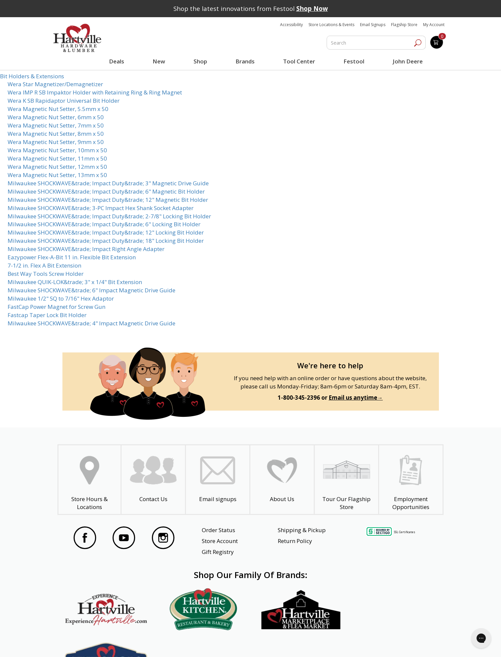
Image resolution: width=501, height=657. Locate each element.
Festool (353, 61)
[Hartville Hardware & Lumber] (77, 38)
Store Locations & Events (331, 24)
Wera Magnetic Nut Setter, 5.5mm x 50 (58, 109)
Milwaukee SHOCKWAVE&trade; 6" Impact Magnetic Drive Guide (91, 290)
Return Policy (295, 541)
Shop (202, 62)
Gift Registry (218, 552)
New (159, 61)
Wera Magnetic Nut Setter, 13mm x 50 (57, 175)
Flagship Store (404, 24)
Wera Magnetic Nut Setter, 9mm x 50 (56, 142)
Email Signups (372, 24)
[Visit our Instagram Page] (163, 538)
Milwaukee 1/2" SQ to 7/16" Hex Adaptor (61, 298)
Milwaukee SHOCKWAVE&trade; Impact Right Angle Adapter (86, 249)
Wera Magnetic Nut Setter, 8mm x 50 (56, 133)
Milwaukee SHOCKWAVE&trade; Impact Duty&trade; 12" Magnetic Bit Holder (108, 199)
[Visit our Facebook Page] (84, 538)
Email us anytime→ (356, 397)
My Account (434, 24)
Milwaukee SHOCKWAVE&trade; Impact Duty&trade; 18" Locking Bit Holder (106, 240)
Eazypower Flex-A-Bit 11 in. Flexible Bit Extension (72, 257)
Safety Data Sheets (230, 643)
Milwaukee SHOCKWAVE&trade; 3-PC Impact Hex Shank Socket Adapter (101, 208)
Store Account (220, 541)
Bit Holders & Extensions (32, 76)
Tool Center (299, 61)
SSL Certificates (404, 532)
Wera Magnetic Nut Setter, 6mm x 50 (56, 117)
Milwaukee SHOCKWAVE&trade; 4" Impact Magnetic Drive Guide (91, 323)
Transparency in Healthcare (310, 643)
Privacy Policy (164, 643)
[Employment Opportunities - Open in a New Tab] (411, 479)
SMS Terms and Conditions (396, 643)
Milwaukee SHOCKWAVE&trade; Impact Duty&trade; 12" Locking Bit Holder (106, 232)
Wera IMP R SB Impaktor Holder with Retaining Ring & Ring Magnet (95, 92)
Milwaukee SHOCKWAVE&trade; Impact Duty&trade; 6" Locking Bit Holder (104, 224)
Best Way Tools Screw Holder (46, 273)
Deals (118, 62)
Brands (245, 61)
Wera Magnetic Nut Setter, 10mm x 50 (57, 150)
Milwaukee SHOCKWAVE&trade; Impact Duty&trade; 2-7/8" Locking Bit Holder (109, 216)
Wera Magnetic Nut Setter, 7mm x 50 (56, 125)
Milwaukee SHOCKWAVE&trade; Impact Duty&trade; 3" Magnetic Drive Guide (108, 183)
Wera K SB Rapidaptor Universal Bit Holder (64, 100)
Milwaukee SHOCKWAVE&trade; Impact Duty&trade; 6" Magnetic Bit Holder (106, 191)
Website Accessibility (98, 643)
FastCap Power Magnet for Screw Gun (56, 306)
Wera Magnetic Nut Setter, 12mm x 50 (57, 166)
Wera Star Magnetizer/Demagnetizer (55, 84)
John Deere (408, 61)
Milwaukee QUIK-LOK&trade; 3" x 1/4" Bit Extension (75, 282)
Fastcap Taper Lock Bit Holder (47, 315)
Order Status (218, 530)
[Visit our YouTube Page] (123, 538)
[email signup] (217, 479)
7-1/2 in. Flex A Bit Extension (44, 265)
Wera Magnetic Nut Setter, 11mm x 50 (57, 158)
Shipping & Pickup (302, 530)
